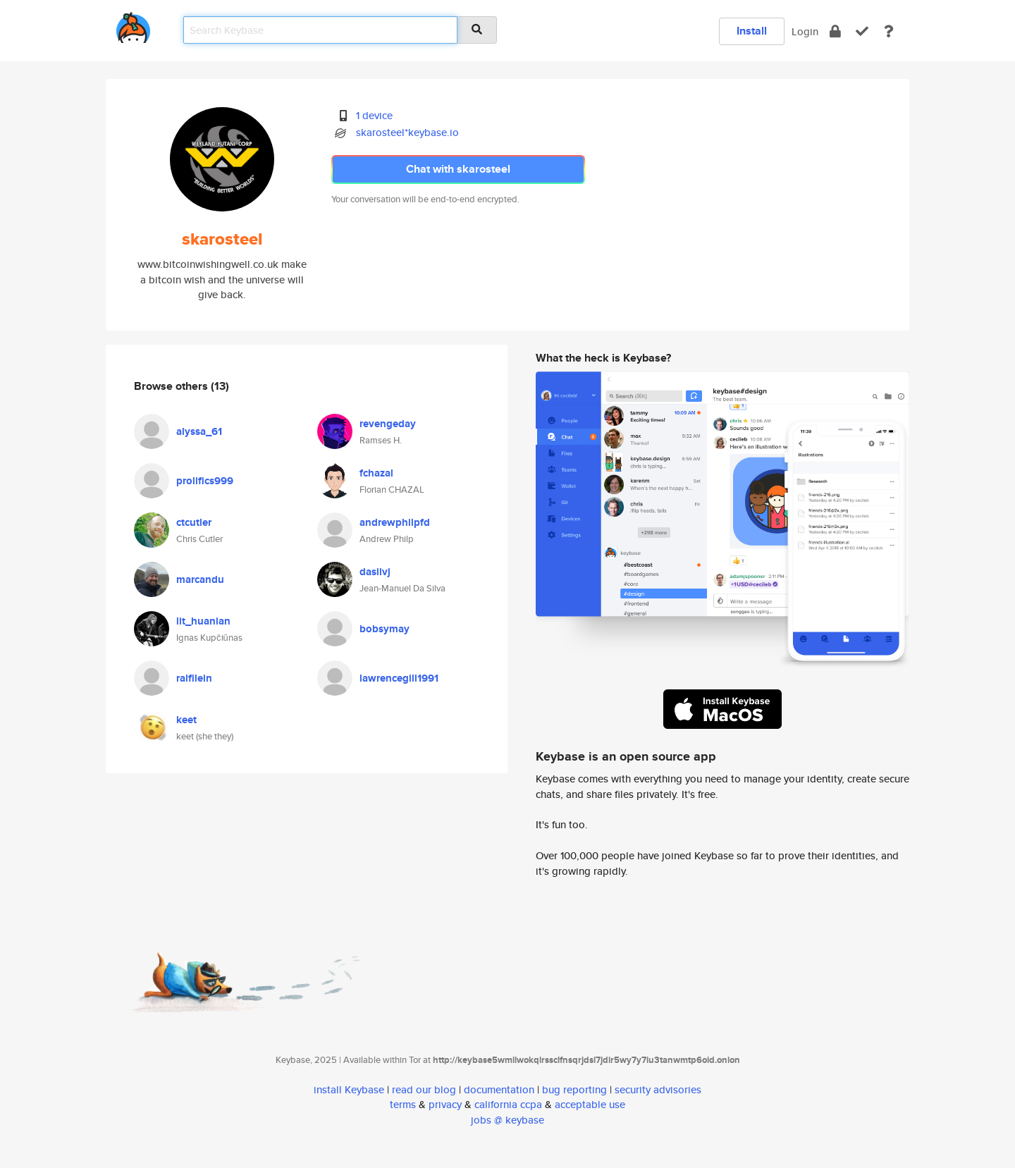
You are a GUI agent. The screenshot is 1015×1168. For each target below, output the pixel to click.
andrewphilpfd (394, 522)
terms (403, 1104)
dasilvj (374, 571)
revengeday (387, 423)
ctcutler (193, 522)
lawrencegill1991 (398, 678)
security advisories (658, 1089)
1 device (374, 115)
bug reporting (574, 1089)
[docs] (889, 31)
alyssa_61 (199, 431)
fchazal (376, 473)
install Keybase (349, 1089)
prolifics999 (204, 480)
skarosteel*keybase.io (407, 132)
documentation (499, 1089)
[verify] (862, 31)
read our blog (424, 1089)
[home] (133, 25)
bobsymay (384, 629)
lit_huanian (203, 621)
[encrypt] (835, 31)
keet (186, 719)
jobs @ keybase (507, 1119)
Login (805, 31)
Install (752, 31)
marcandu (200, 579)
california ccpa (508, 1104)
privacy (445, 1104)
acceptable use (590, 1104)
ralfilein (194, 678)
